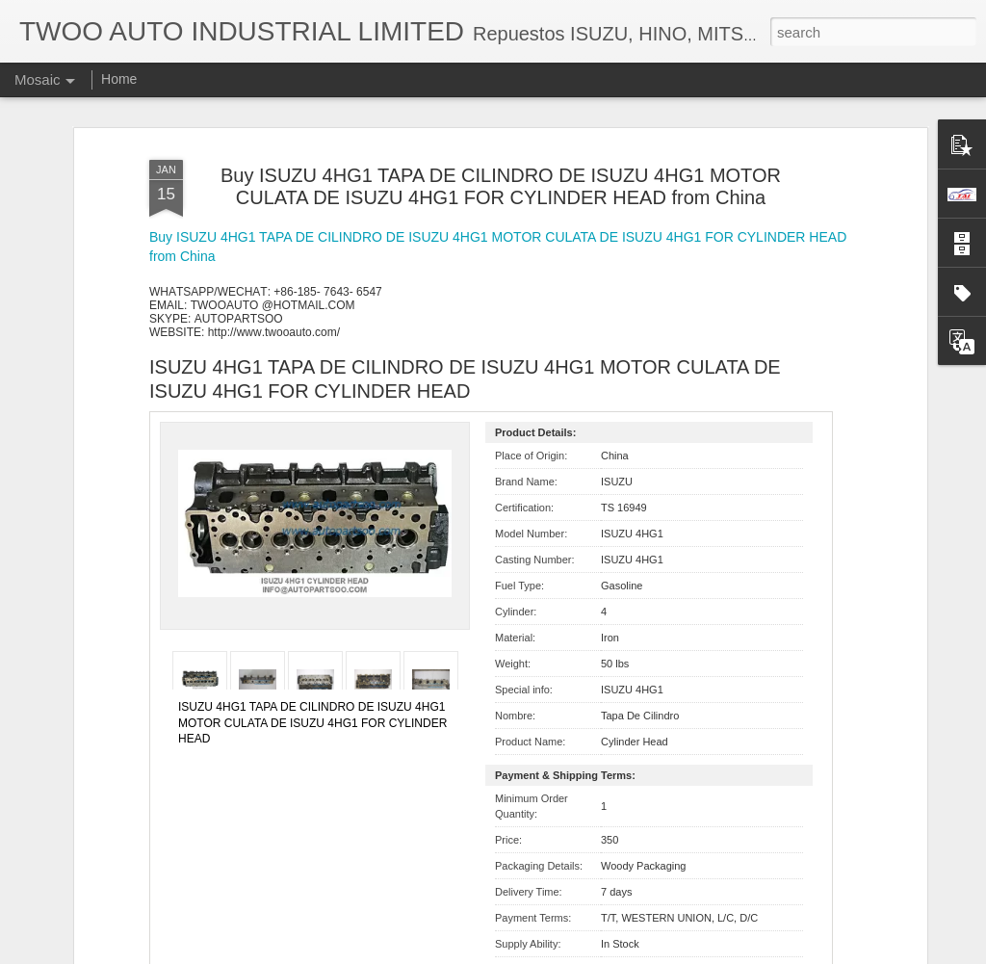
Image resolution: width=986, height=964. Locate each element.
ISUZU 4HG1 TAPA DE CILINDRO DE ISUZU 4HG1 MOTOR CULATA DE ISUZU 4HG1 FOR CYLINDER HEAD (312, 723)
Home (119, 79)
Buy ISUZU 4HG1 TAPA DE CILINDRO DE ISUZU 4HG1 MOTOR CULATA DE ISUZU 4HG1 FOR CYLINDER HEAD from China (501, 186)
